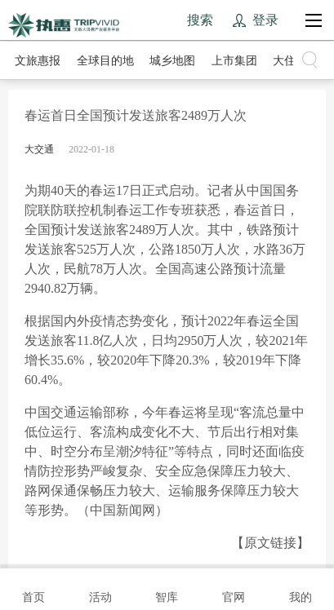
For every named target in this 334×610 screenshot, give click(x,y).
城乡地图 (172, 61)
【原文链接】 (270, 543)
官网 (233, 587)
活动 (100, 587)
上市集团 (234, 61)
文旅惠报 (37, 61)
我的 (300, 587)
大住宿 (290, 61)
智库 (166, 587)
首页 (33, 587)
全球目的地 (105, 61)
